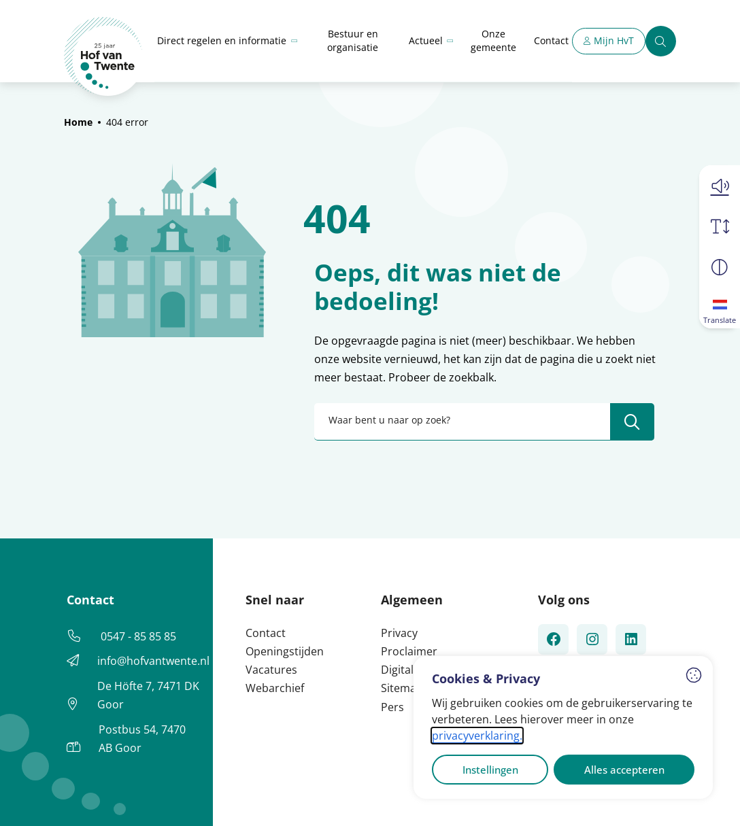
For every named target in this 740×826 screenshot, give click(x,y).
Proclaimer (409, 651)
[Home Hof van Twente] (104, 57)
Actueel (426, 40)
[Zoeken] (660, 41)
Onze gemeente (493, 40)
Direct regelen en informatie (221, 40)
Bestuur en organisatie (352, 40)
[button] (719, 185)
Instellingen (490, 769)
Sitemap (402, 688)
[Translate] (719, 308)
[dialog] (563, 727)
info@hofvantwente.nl (153, 660)
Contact (551, 40)
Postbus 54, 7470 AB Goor (142, 738)
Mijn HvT (614, 40)
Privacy (399, 632)
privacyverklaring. (477, 735)
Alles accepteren (624, 769)
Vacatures (271, 669)
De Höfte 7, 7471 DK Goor (148, 695)
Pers (392, 707)
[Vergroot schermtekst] (719, 226)
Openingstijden (285, 651)
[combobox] (484, 422)
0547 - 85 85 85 (138, 636)
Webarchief (275, 688)
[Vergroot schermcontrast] (719, 267)
